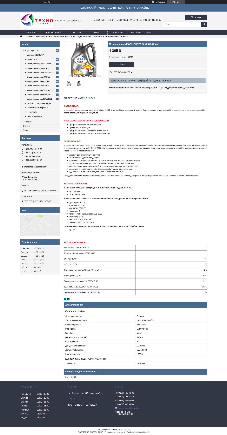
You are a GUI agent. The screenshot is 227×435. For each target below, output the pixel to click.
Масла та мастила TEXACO (39, 90)
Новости (76, 32)
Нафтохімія (32, 112)
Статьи (26, 126)
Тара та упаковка (34, 116)
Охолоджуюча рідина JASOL (39, 103)
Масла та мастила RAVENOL (39, 99)
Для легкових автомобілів (90, 36)
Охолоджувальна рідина (37, 108)
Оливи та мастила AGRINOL (39, 64)
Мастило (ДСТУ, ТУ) (35, 55)
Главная (30, 32)
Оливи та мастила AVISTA (38, 77)
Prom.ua (127, 430)
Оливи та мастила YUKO (38, 86)
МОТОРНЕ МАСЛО (86, 98)
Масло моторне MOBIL (65, 36)
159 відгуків (160, 2)
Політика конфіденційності (138, 432)
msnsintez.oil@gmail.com (35, 167)
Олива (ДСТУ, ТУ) (34, 59)
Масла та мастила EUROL (38, 81)
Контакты (118, 32)
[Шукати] (204, 24)
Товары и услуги (53, 32)
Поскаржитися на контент (115, 432)
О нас (97, 32)
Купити (121, 64)
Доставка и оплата (141, 32)
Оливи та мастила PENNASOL (40, 73)
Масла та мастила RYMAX (38, 94)
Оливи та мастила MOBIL (40, 36)
